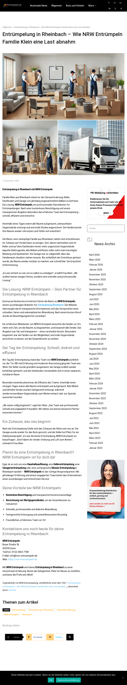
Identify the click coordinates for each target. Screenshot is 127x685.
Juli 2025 (94, 299)
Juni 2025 (94, 304)
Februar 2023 (96, 443)
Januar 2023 (95, 448)
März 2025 (94, 319)
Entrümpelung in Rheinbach (41, 610)
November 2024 (97, 339)
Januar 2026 (95, 269)
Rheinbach (27, 614)
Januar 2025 (95, 329)
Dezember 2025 (97, 274)
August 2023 (96, 413)
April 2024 (94, 373)
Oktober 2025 (96, 284)
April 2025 (94, 314)
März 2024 (94, 378)
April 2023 (94, 433)
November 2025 (97, 279)
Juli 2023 (94, 418)
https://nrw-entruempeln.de (22, 559)
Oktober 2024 (96, 344)
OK (51, 680)
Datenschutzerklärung (68, 680)
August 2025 (96, 294)
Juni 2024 (94, 363)
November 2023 (97, 398)
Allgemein (7, 27)
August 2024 (96, 353)
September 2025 (98, 289)
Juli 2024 (94, 358)
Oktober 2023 (96, 403)
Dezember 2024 (97, 334)
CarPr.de (12, 590)
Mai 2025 (94, 309)
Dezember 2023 (97, 393)
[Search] (121, 228)
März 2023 (94, 438)
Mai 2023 (94, 428)
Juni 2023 (94, 423)
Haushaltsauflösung (66, 610)
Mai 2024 (94, 368)
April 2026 (94, 254)
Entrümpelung (18, 610)
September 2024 (98, 349)
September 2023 (98, 408)
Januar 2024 (95, 388)
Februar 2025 (96, 324)
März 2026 (94, 259)
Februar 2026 (96, 264)
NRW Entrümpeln (11, 614)
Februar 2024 (96, 383)
